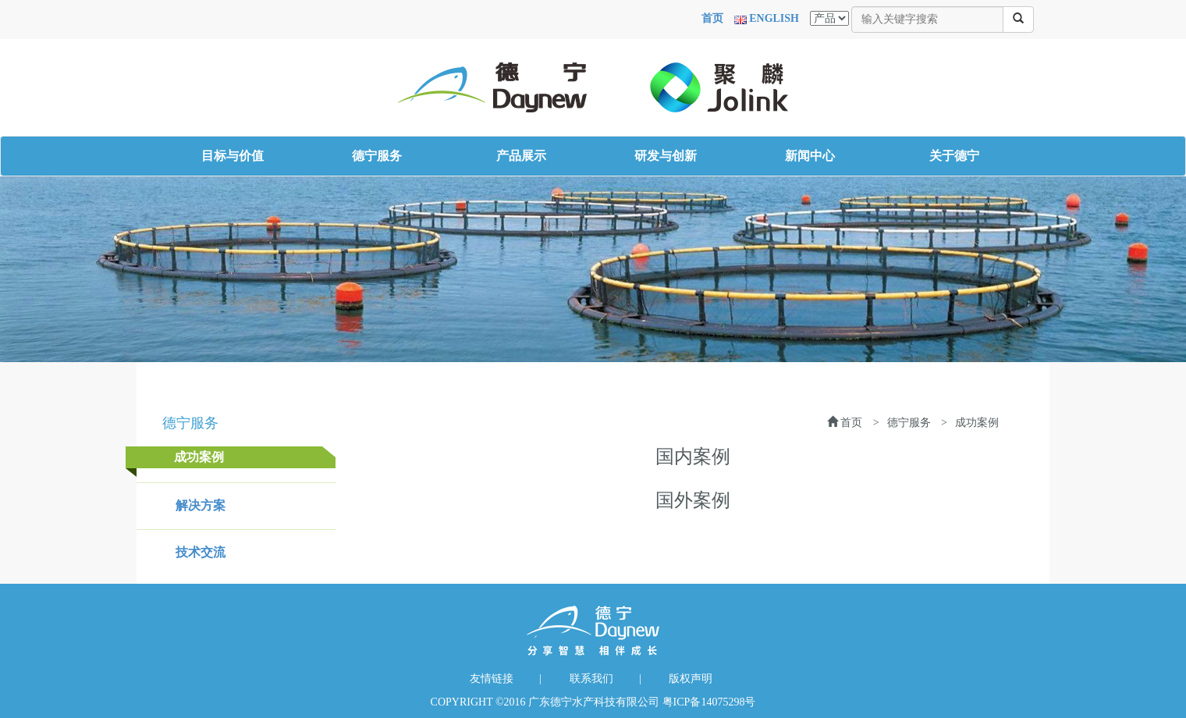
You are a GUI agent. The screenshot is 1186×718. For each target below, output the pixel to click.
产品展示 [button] (521, 155)
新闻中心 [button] (810, 155)
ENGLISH (774, 18)
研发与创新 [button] (665, 155)
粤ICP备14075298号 (709, 702)
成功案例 (199, 457)
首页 (712, 18)
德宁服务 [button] (377, 155)
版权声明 (690, 678)
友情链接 (491, 678)
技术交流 (200, 552)
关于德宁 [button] (954, 155)
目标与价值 (232, 155)
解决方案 (200, 505)
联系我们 (591, 678)
